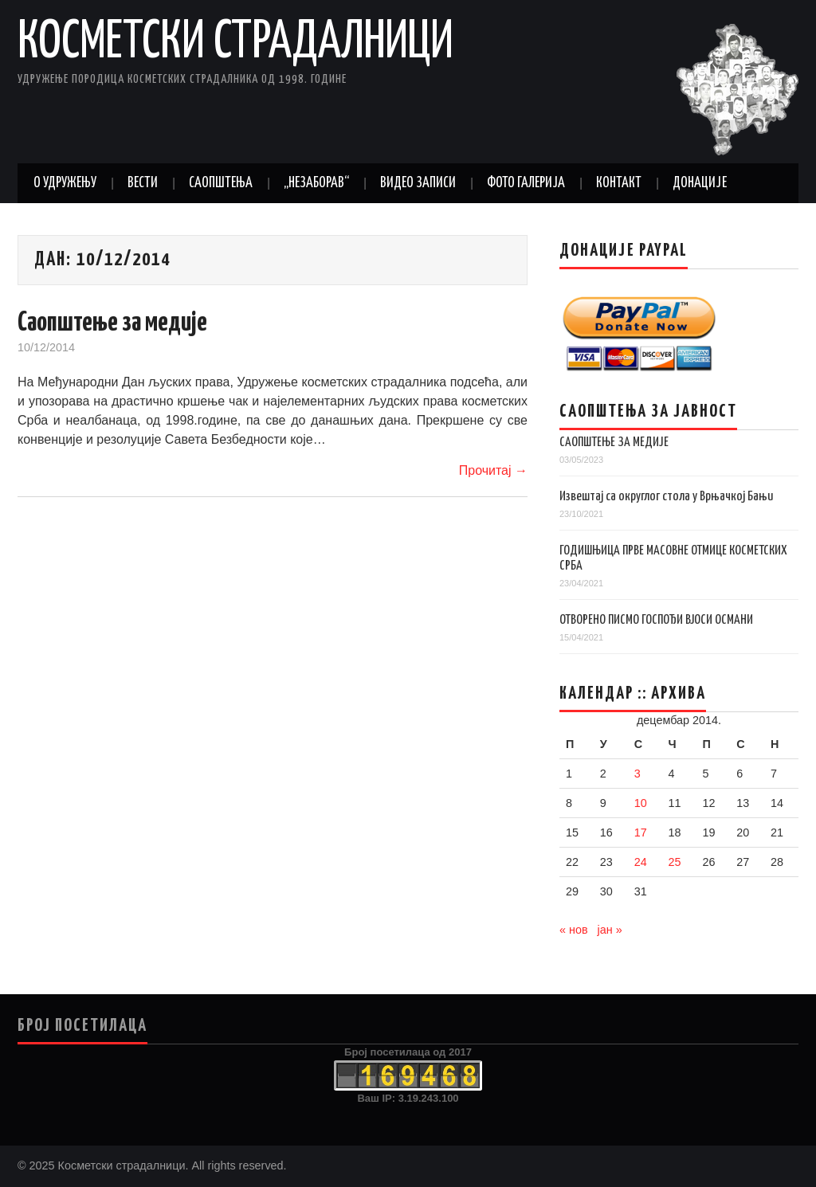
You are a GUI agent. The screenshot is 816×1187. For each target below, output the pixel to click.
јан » (610, 929)
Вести (143, 183)
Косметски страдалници (235, 43)
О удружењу (64, 183)
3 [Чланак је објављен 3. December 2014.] (637, 773)
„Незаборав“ (316, 183)
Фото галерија (526, 183)
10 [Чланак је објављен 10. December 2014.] (640, 803)
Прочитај (493, 470)
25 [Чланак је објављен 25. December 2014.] (675, 862)
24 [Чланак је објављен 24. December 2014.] (640, 862)
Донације (700, 183)
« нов (573, 929)
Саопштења (221, 183)
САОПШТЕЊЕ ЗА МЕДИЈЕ (614, 442)
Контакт (618, 183)
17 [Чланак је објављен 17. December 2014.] (640, 832)
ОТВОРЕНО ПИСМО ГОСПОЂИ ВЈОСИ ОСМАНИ (656, 620)
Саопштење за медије (112, 323)
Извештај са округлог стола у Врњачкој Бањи (666, 496)
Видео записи (418, 183)
